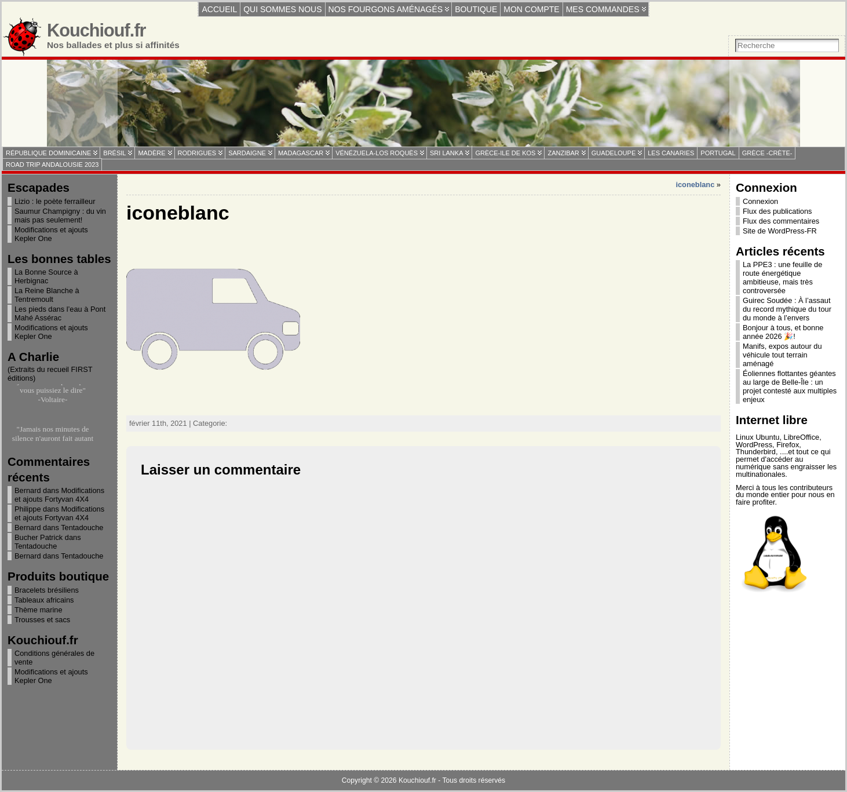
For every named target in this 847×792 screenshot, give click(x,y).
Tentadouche (82, 527)
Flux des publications (777, 211)
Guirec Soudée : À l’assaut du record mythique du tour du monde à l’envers (787, 309)
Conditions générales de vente (54, 657)
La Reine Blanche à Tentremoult (46, 295)
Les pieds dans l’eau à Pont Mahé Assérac (59, 313)
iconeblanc (695, 184)
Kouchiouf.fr (96, 30)
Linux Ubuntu (757, 437)
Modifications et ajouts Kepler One (51, 234)
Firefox (787, 444)
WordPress (754, 444)
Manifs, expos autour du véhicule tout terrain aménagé (782, 355)
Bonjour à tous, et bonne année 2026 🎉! (783, 332)
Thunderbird (756, 451)
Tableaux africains (44, 600)
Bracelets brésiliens (46, 590)
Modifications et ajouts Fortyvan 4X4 (59, 494)
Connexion (760, 201)
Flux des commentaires (781, 221)
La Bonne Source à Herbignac (46, 276)
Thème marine (38, 609)
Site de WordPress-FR (780, 231)
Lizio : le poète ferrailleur (54, 201)
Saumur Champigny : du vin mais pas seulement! (60, 215)
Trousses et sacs (42, 619)
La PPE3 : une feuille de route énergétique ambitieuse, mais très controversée (782, 277)
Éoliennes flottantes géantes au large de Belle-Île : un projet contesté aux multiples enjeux (790, 386)
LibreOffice (802, 437)
